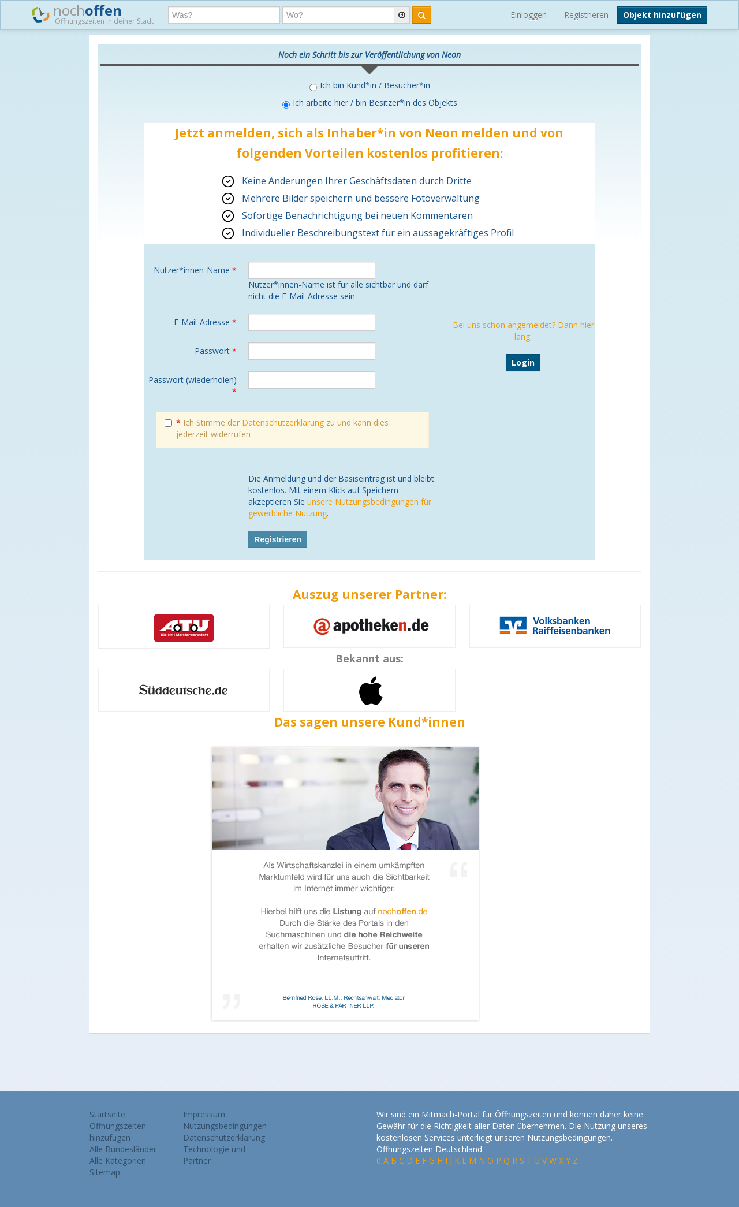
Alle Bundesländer (122, 1148)
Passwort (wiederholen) (192, 385)
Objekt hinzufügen (662, 14)
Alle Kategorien (117, 1160)
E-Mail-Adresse (205, 321)
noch (93, 14)
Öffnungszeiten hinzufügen (117, 1131)
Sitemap (104, 1172)
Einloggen (528, 14)
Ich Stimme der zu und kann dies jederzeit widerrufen (277, 428)
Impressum (204, 1114)
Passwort (216, 350)
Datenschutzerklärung (283, 422)
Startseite (107, 1114)
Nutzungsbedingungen (225, 1125)
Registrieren (586, 14)
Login (523, 362)
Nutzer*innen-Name (195, 270)
